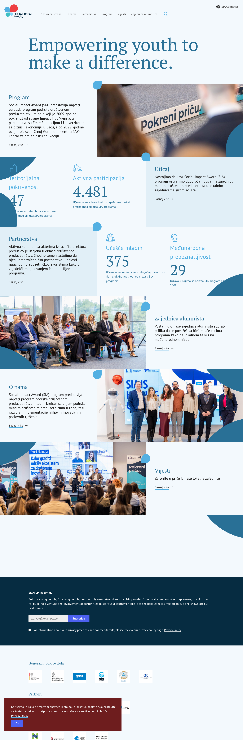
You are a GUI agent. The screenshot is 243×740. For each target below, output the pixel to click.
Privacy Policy (19, 716)
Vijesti (122, 14)
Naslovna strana (51, 14)
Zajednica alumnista (144, 14)
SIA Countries (230, 7)
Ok (17, 723)
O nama (71, 14)
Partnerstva (89, 14)
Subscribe (78, 618)
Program (107, 14)
